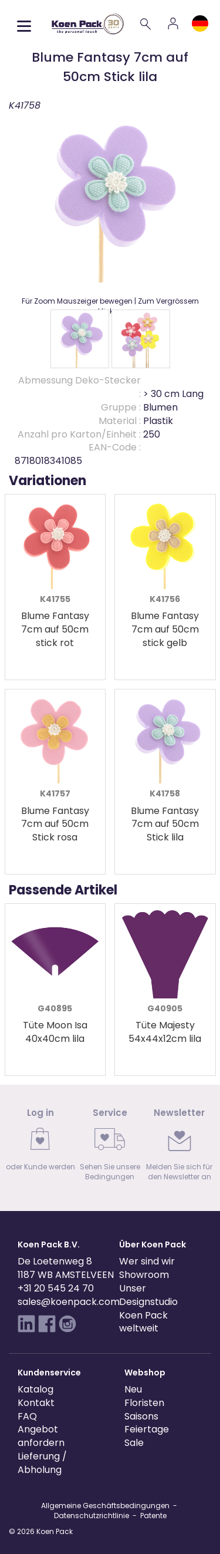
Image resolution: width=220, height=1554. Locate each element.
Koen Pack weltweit (143, 1322)
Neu (133, 1389)
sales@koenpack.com (69, 1302)
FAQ (27, 1416)
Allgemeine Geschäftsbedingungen (105, 1506)
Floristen (144, 1403)
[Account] (173, 23)
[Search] (146, 23)
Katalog (35, 1389)
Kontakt (36, 1403)
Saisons (141, 1416)
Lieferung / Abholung (42, 1462)
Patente (153, 1516)
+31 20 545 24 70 (56, 1288)
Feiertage (146, 1429)
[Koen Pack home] (87, 23)
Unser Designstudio (148, 1295)
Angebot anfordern (41, 1435)
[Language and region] (200, 23)
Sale (134, 1442)
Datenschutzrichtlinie (91, 1516)
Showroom (144, 1274)
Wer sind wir (147, 1261)
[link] (40, 1143)
